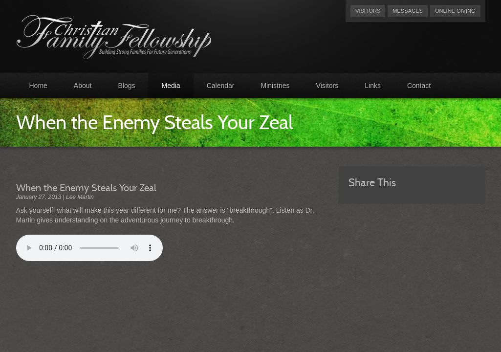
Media (170, 85)
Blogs (126, 85)
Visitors (367, 11)
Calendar (221, 85)
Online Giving (455, 11)
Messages (407, 11)
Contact (419, 85)
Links (373, 85)
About (83, 85)
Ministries (275, 85)
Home (38, 85)
